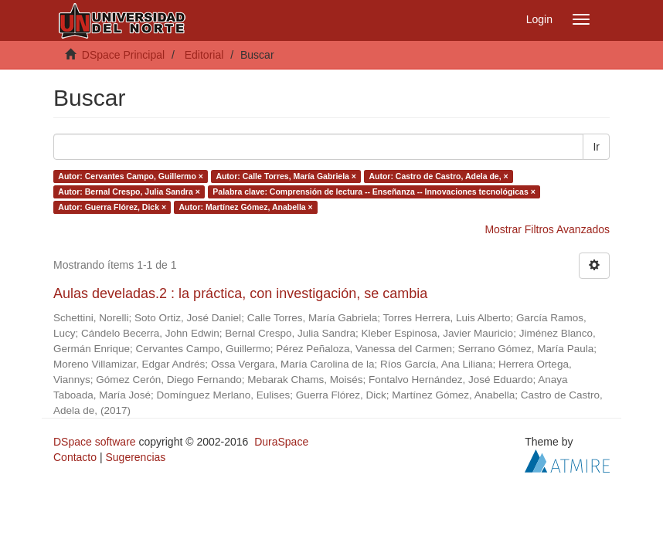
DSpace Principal (123, 55)
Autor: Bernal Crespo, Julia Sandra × (129, 191)
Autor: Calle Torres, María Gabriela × (286, 176)
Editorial (204, 55)
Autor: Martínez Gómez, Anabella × (246, 207)
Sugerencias (135, 457)
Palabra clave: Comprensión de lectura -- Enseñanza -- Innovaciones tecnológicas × (374, 191)
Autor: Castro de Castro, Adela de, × (438, 176)
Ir (596, 147)
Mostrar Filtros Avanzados (547, 229)
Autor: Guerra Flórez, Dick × (112, 207)
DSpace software (94, 442)
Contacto (75, 457)
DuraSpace (281, 442)
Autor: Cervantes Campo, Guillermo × (130, 176)
